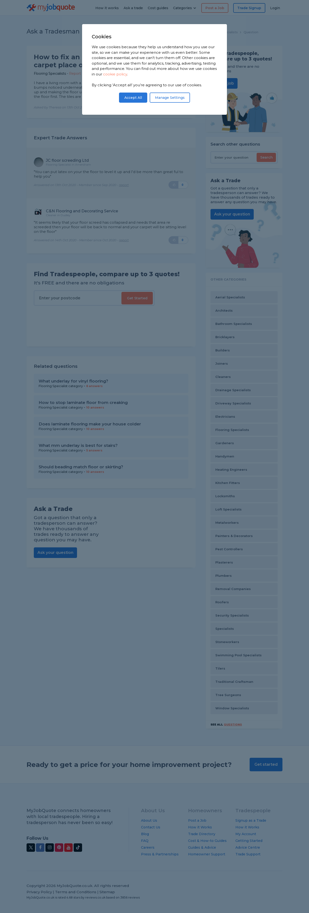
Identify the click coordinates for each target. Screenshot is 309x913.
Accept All (133, 97)
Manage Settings (170, 97)
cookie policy (115, 74)
